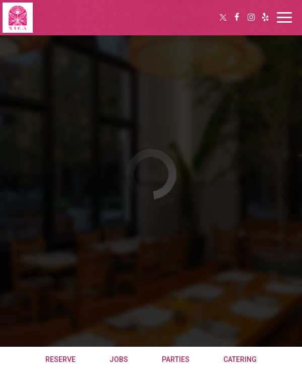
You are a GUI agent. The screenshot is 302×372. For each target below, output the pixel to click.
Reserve (60, 359)
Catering (240, 359)
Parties (176, 359)
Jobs (118, 359)
